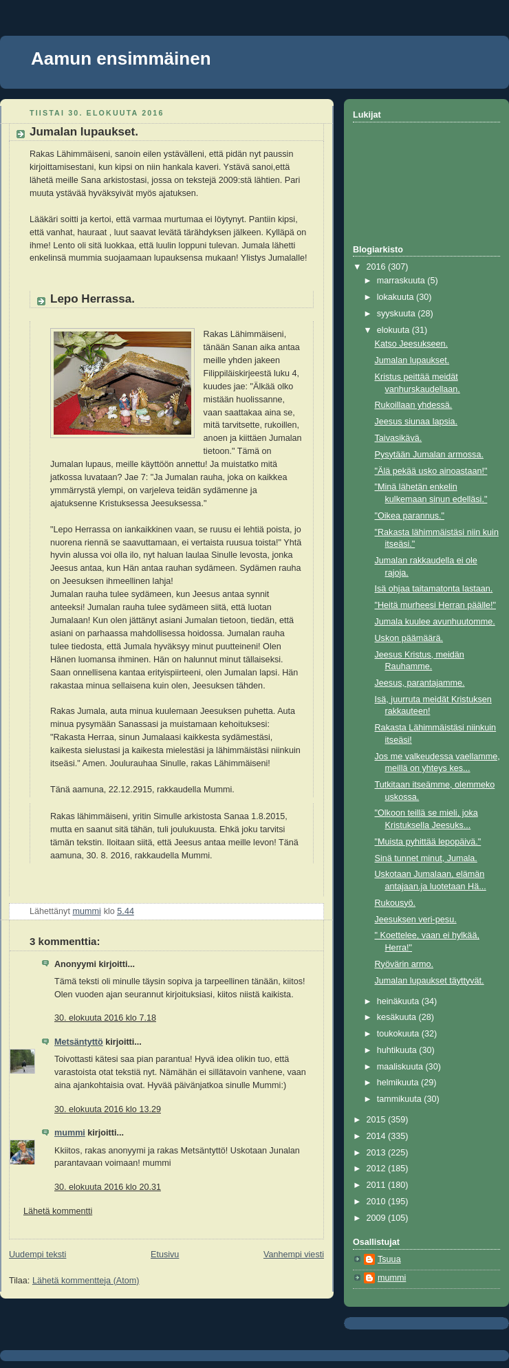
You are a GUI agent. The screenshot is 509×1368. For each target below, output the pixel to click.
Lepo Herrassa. (92, 298)
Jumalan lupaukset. (412, 360)
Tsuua (389, 1259)
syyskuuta (397, 313)
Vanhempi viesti (293, 1254)
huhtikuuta (398, 1050)
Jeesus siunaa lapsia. (416, 421)
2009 (378, 1218)
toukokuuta (399, 1034)
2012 (378, 1168)
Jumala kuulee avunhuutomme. (435, 622)
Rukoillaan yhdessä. (414, 405)
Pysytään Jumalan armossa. (429, 454)
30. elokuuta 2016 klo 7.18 (105, 1018)
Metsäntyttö (78, 1042)
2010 (378, 1201)
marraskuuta (402, 280)
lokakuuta (396, 297)
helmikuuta (399, 1082)
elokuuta (394, 330)
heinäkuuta (399, 1001)
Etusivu (165, 1254)
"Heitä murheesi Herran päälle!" (435, 605)
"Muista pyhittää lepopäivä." (428, 842)
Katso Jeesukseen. (411, 344)
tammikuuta (400, 1099)
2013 (378, 1153)
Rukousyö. (395, 903)
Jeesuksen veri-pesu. (416, 919)
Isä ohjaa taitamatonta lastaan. (434, 589)
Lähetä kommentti (57, 1211)
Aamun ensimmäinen (121, 58)
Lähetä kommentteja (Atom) (86, 1280)
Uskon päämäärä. (409, 638)
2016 (378, 267)
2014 (378, 1136)
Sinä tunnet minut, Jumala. (426, 858)
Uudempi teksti (37, 1254)
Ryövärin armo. (404, 964)
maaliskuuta (401, 1067)
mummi (69, 1133)
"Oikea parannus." (409, 516)
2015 (378, 1120)
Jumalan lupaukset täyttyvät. (429, 981)
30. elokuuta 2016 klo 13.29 (107, 1109)
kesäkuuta (398, 1017)
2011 (378, 1185)
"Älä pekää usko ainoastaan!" (431, 471)
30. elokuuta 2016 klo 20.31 (107, 1187)
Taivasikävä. (398, 438)
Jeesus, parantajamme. (420, 683)
